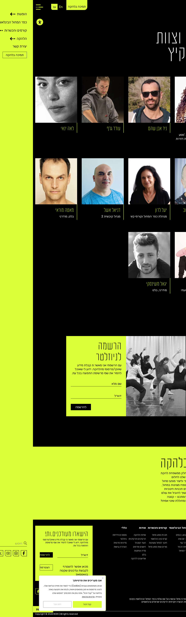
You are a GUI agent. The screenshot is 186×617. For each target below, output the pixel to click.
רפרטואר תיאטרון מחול (173, 546)
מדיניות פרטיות (55, 596)
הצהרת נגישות (87, 546)
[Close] (70, 578)
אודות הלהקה (107, 535)
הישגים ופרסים (106, 546)
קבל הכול (54, 604)
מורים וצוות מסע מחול (124, 546)
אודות (109, 527)
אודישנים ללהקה (105, 558)
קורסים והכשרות (124, 527)
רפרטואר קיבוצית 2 (175, 542)
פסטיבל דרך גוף (154, 542)
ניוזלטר (90, 539)
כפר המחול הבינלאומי (149, 527)
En (28, 6)
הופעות (179, 527)
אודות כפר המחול (154, 550)
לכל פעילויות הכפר (153, 546)
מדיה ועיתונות (107, 550)
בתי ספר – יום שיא (153, 539)
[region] (39, 593)
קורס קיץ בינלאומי (126, 539)
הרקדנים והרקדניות (104, 539)
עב (21, 6)
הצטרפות (13, 567)
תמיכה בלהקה (44, 6)
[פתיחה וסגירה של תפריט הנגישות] (6, 21)
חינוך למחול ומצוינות (125, 542)
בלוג (111, 554)
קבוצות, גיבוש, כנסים (152, 535)
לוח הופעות (179, 535)
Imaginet (179, 614)
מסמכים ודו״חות (87, 535)
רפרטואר (180, 539)
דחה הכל (24, 604)
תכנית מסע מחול (126, 535)
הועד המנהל (107, 542)
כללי (91, 527)
